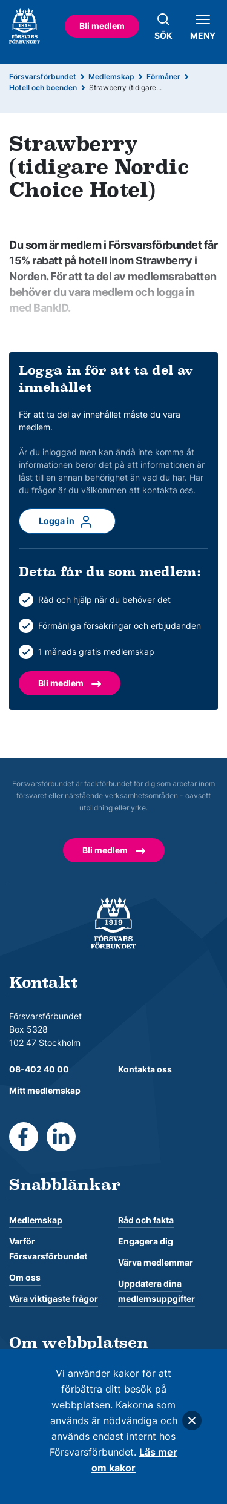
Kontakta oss (145, 1069)
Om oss (25, 1277)
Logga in (67, 521)
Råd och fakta (146, 1220)
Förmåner (163, 76)
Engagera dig (145, 1241)
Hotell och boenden (43, 87)
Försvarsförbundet (42, 76)
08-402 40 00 (39, 1069)
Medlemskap (111, 76)
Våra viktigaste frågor (53, 1298)
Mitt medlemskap (45, 1090)
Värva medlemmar (155, 1262)
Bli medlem (102, 26)
